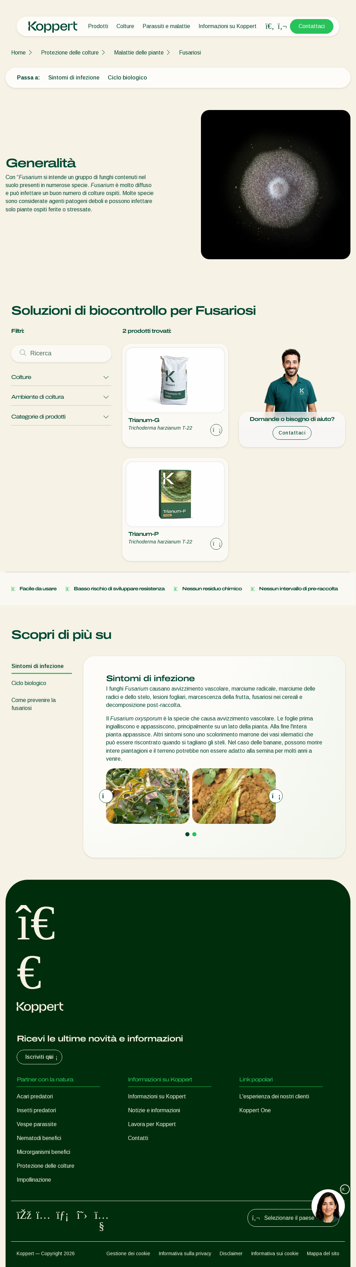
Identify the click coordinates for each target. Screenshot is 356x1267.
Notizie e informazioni (154, 1110)
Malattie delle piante (139, 53)
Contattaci (312, 26)
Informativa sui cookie (275, 1253)
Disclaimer (231, 1253)
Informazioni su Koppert (228, 26)
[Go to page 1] (187, 834)
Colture (125, 26)
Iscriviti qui (42, 1057)
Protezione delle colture (70, 53)
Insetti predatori (36, 1110)
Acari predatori (35, 1096)
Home (18, 53)
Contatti (138, 1138)
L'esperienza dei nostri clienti (274, 1096)
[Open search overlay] (270, 26)
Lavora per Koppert (152, 1124)
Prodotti (98, 26)
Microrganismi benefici (43, 1152)
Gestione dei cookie (128, 1253)
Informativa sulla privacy (185, 1253)
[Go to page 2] (194, 834)
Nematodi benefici (39, 1138)
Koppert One (255, 1110)
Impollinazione (34, 1180)
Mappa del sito (323, 1253)
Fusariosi (190, 53)
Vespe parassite (37, 1124)
